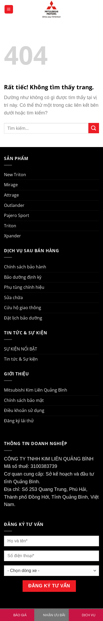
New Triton (15, 175)
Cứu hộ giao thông (22, 307)
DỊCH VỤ (88, 615)
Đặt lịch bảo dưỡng (23, 318)
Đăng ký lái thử (19, 421)
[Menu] (9, 9)
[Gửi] (93, 128)
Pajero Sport (16, 215)
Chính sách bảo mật (24, 400)
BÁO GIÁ (20, 615)
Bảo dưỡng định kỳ (22, 277)
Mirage (11, 185)
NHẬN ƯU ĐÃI (54, 615)
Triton (10, 226)
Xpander (12, 236)
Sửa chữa (13, 297)
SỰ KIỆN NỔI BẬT (20, 349)
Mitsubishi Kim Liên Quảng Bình (35, 390)
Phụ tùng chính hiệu (24, 287)
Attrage (11, 195)
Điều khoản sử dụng (24, 410)
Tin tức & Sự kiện (21, 359)
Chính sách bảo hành (25, 267)
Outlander (14, 205)
